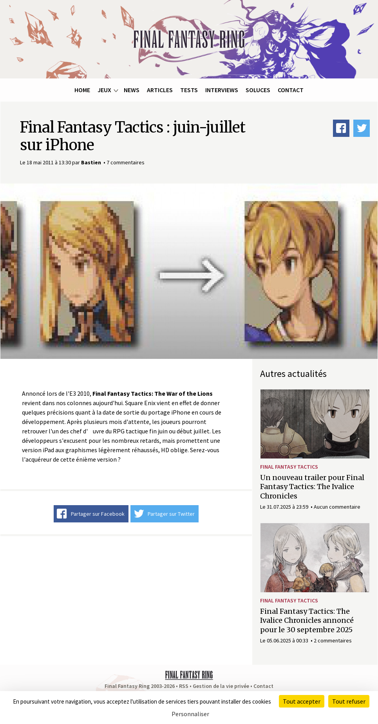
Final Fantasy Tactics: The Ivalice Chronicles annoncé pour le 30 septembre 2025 (307, 620)
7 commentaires (126, 162)
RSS (183, 685)
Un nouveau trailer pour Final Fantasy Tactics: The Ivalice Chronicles (312, 486)
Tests (189, 90)
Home (82, 90)
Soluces (258, 90)
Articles (160, 90)
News (131, 90)
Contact (291, 90)
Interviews (221, 90)
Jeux (104, 90)
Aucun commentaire (337, 506)
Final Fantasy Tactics (289, 466)
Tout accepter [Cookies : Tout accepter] (301, 701)
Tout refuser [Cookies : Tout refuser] (348, 701)
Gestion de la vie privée (221, 685)
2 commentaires (333, 640)
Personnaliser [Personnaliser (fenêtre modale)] (190, 714)
